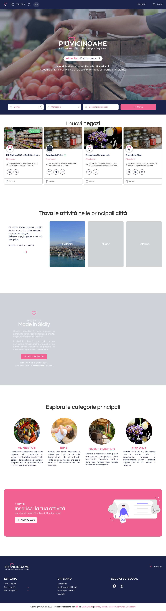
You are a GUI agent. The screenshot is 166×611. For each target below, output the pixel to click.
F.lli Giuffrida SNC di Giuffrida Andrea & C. (25, 155)
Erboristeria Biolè (133, 155)
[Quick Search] (34, 4)
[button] (10, 181)
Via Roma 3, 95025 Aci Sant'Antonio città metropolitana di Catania (141, 165)
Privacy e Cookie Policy (105, 607)
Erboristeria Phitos (54, 155)
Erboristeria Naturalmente (98, 155)
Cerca (138, 107)
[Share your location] (40, 107)
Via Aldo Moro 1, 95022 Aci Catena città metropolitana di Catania (21, 165)
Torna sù (156, 566)
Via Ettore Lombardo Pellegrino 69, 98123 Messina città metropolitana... (102, 165)
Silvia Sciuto (87, 607)
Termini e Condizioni (126, 607)
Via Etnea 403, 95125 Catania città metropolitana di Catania (61, 165)
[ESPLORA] (18, 4)
